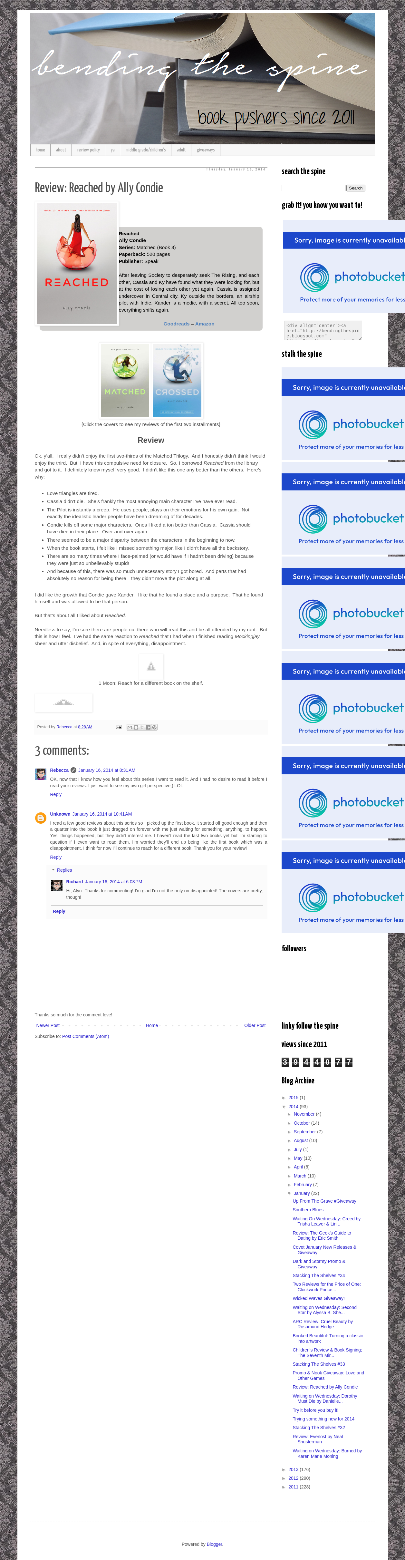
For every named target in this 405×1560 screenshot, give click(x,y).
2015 (294, 1097)
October (302, 1123)
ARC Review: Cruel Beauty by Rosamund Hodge (323, 1324)
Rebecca (59, 770)
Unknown (60, 814)
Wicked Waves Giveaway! (318, 1298)
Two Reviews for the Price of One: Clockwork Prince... (327, 1287)
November (305, 1114)
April (299, 1166)
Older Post (254, 1025)
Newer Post (48, 1025)
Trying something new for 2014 (323, 1418)
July (298, 1149)
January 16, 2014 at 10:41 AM (102, 814)
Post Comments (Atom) (85, 1036)
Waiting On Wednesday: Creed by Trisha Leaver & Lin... (327, 1221)
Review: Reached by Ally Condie (325, 1387)
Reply (56, 794)
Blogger (214, 1544)
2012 (294, 1478)
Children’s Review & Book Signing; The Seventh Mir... (327, 1352)
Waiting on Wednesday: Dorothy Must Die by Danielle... (325, 1398)
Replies (64, 870)
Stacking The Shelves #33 (319, 1364)
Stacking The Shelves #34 (319, 1275)
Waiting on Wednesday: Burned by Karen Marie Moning (327, 1453)
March (301, 1175)
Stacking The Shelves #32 (319, 1427)
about (61, 150)
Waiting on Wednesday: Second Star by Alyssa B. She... (324, 1310)
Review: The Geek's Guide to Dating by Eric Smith (322, 1235)
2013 (294, 1469)
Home (152, 1025)
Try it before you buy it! (315, 1410)
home (40, 150)
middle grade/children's (146, 150)
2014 (294, 1106)
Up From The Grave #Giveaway (324, 1201)
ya (113, 150)
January (302, 1193)
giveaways (206, 150)
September (305, 1131)
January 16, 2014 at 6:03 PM (113, 881)
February (303, 1184)
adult (181, 150)
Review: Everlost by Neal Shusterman (318, 1439)
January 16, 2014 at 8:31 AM (106, 770)
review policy (88, 150)
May (299, 1158)
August (301, 1140)
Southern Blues (308, 1209)
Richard (74, 881)
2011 (294, 1486)
